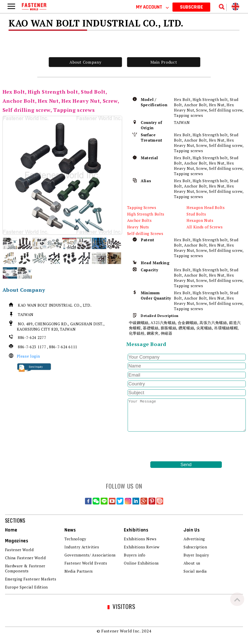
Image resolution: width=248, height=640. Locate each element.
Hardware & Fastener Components (25, 568)
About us (192, 563)
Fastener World (19, 549)
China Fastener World (25, 557)
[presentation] (164, 446)
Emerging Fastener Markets (30, 578)
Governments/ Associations (90, 554)
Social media (195, 571)
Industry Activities (81, 546)
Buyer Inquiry (196, 554)
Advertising (194, 538)
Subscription (195, 546)
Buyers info (134, 554)
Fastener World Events (85, 563)
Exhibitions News (140, 538)
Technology (75, 538)
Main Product (163, 62)
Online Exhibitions (141, 563)
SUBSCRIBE (191, 7)
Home (11, 530)
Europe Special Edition (26, 587)
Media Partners (78, 571)
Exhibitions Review (142, 546)
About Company (85, 62)
